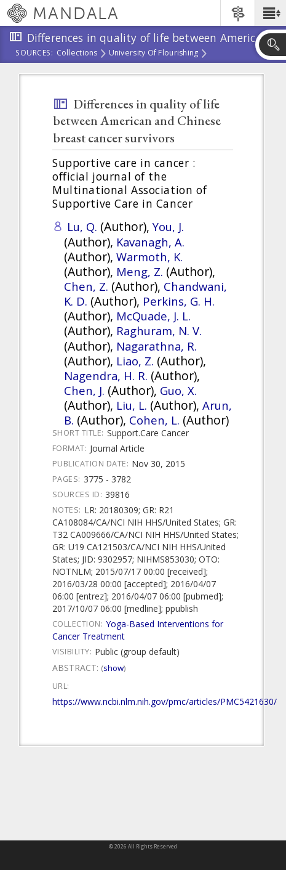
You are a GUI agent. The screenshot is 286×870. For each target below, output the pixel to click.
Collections (77, 53)
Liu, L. (131, 405)
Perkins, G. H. (179, 301)
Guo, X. (178, 390)
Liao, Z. (135, 360)
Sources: (34, 53)
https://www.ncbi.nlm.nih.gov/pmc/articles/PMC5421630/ (164, 701)
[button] (270, 13)
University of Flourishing (154, 53)
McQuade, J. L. (153, 315)
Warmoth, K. (149, 256)
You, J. (168, 226)
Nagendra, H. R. (106, 375)
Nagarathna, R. (156, 346)
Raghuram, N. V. (159, 330)
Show (113, 667)
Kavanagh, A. (150, 242)
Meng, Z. (139, 271)
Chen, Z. (86, 286)
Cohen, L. (154, 420)
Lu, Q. (82, 226)
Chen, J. (84, 390)
